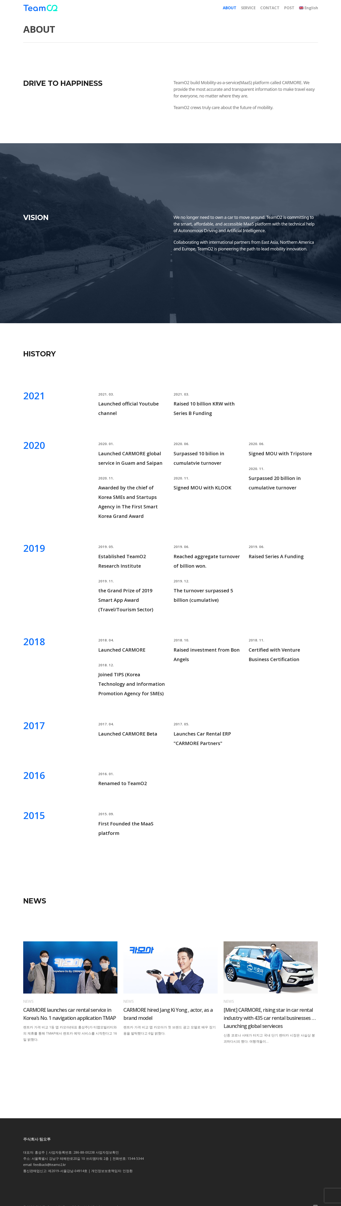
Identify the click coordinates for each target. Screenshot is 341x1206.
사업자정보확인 (107, 1152)
